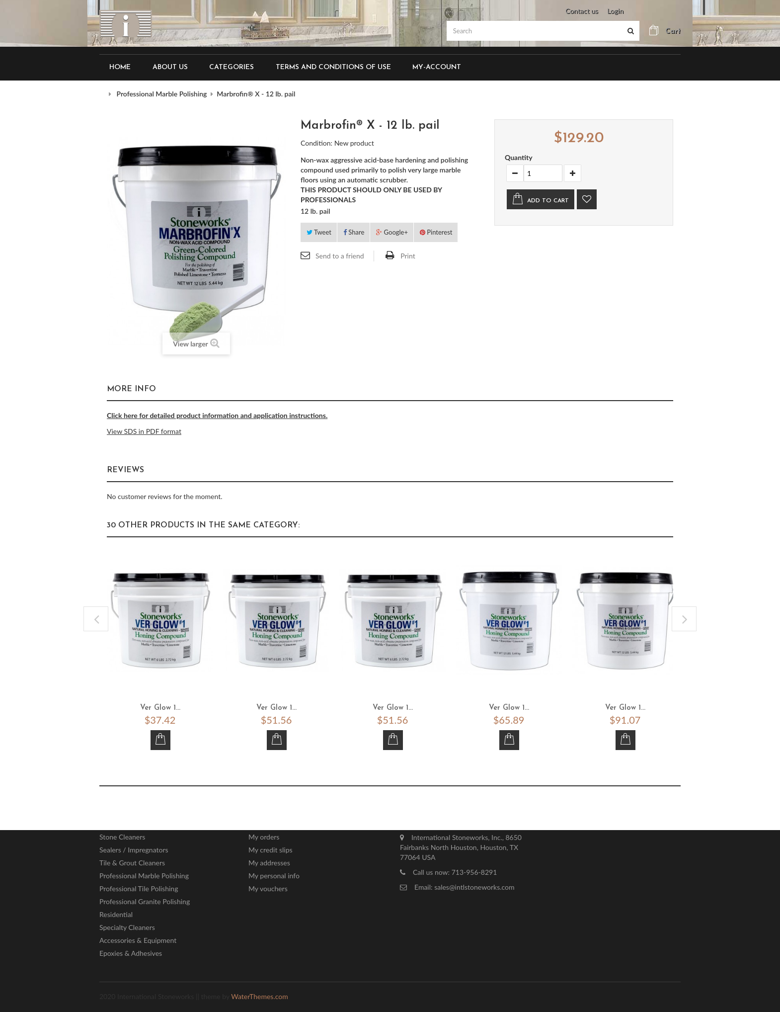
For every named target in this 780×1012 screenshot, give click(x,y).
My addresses (269, 859)
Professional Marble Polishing (144, 872)
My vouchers (268, 885)
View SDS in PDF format (144, 427)
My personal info (274, 872)
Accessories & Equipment (137, 936)
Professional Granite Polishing (144, 898)
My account (280, 812)
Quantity (519, 154)
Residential (116, 911)
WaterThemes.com (259, 993)
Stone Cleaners (122, 833)
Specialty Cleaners (127, 924)
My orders (263, 833)
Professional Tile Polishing (138, 885)
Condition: (316, 139)
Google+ (392, 228)
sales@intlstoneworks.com (474, 883)
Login (615, 10)
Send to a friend (339, 252)
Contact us (581, 10)
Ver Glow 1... (160, 704)
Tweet (319, 228)
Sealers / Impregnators (133, 846)
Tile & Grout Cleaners (132, 859)
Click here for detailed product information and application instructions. (217, 412)
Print (407, 252)
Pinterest (436, 228)
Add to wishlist (587, 196)
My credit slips (270, 846)
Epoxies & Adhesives (130, 949)
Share (353, 228)
